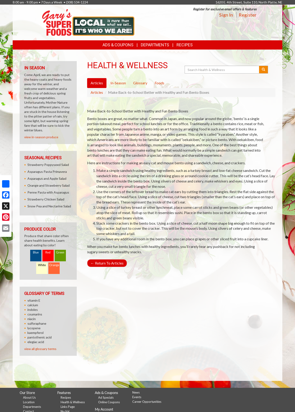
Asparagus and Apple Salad (46, 178)
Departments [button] (155, 44)
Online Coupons (109, 402)
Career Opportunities (146, 401)
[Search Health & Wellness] (222, 70)
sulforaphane (36, 323)
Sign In (226, 15)
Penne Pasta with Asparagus (48, 192)
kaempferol (35, 333)
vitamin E (33, 300)
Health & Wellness (73, 402)
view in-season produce (41, 137)
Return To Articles (107, 263)
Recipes (185, 44)
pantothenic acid (39, 337)
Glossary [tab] (140, 83)
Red (47, 252)
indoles (32, 310)
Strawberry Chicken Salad (45, 199)
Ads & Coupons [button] (118, 44)
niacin (31, 319)
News (136, 392)
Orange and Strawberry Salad (48, 185)
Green (60, 252)
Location (29, 402)
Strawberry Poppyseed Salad (48, 165)
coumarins (34, 314)
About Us (29, 397)
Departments (32, 407)
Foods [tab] (159, 83)
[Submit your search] (263, 70)
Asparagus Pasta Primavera (47, 172)
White (42, 265)
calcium (32, 305)
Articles (97, 92)
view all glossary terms (40, 349)
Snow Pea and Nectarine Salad (49, 206)
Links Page (68, 407)
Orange (54, 265)
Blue (36, 252)
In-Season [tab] (118, 83)
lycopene (34, 328)
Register (248, 15)
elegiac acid (35, 342)
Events (136, 397)
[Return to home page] (88, 22)
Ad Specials (106, 397)
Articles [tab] (97, 83)
